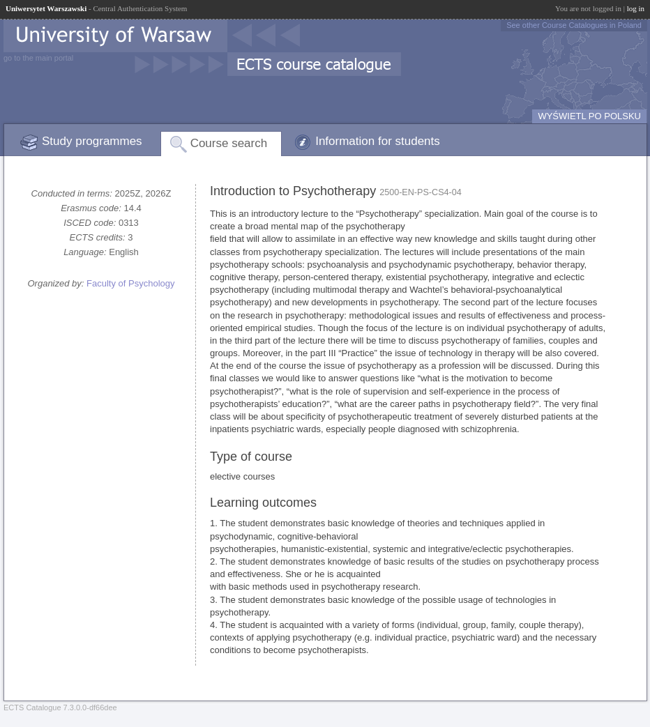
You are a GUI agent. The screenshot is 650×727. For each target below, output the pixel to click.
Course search (229, 143)
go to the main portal (38, 58)
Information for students (377, 141)
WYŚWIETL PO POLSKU (589, 116)
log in (635, 8)
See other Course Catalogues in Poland (574, 25)
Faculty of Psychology (130, 283)
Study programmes (92, 141)
